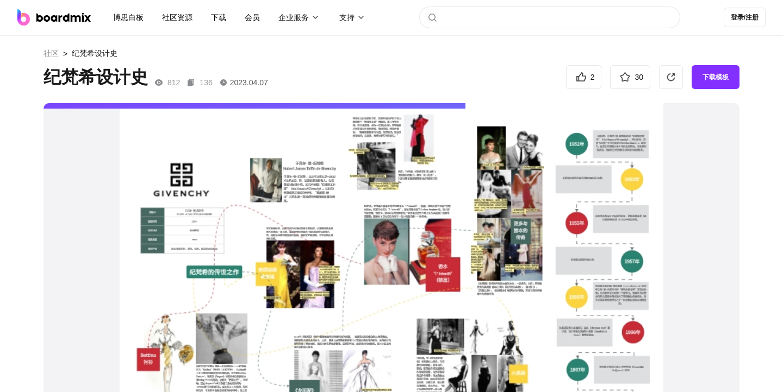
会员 (252, 17)
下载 (218, 17)
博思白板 (128, 17)
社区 (51, 53)
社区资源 (177, 17)
